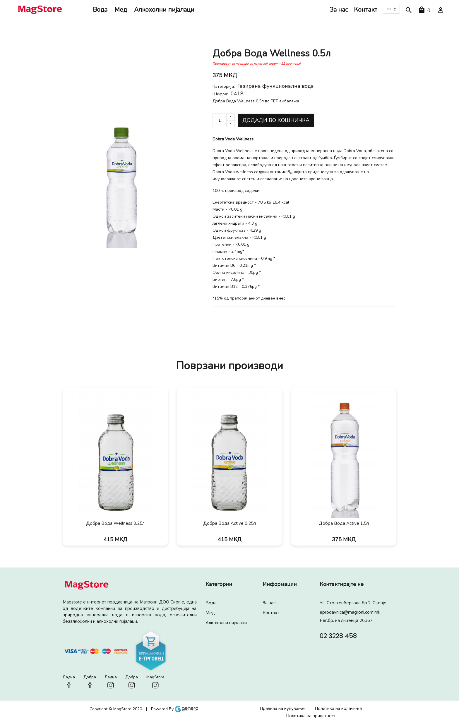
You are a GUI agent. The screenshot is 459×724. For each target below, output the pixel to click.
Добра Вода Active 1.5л (344, 523)
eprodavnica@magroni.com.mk (350, 612)
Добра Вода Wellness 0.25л (115, 523)
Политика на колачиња (338, 708)
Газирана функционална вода (275, 86)
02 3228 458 (338, 635)
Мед (120, 10)
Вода (100, 10)
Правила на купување (282, 708)
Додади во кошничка (275, 120)
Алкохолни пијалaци (164, 10)
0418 (237, 93)
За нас (339, 10)
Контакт (365, 10)
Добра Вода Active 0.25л (229, 523)
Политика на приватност (311, 716)
